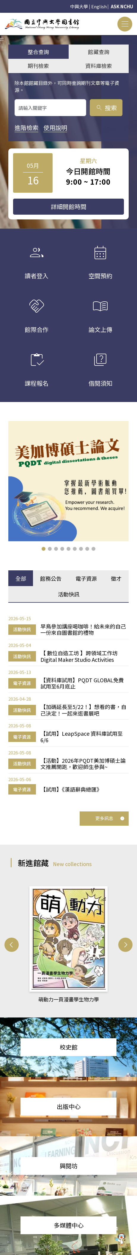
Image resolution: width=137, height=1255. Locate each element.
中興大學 (79, 6)
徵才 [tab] (116, 578)
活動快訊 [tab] (68, 593)
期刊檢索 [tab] (38, 65)
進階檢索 (26, 127)
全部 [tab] (20, 578)
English (99, 6)
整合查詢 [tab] (38, 52)
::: (2, 16)
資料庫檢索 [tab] (98, 65)
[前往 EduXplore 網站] (120, 1238)
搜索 (106, 107)
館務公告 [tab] (51, 578)
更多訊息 (110, 817)
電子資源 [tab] (86, 578)
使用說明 (55, 127)
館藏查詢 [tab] (98, 52)
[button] (43, 548)
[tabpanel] (68, 704)
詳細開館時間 (68, 206)
